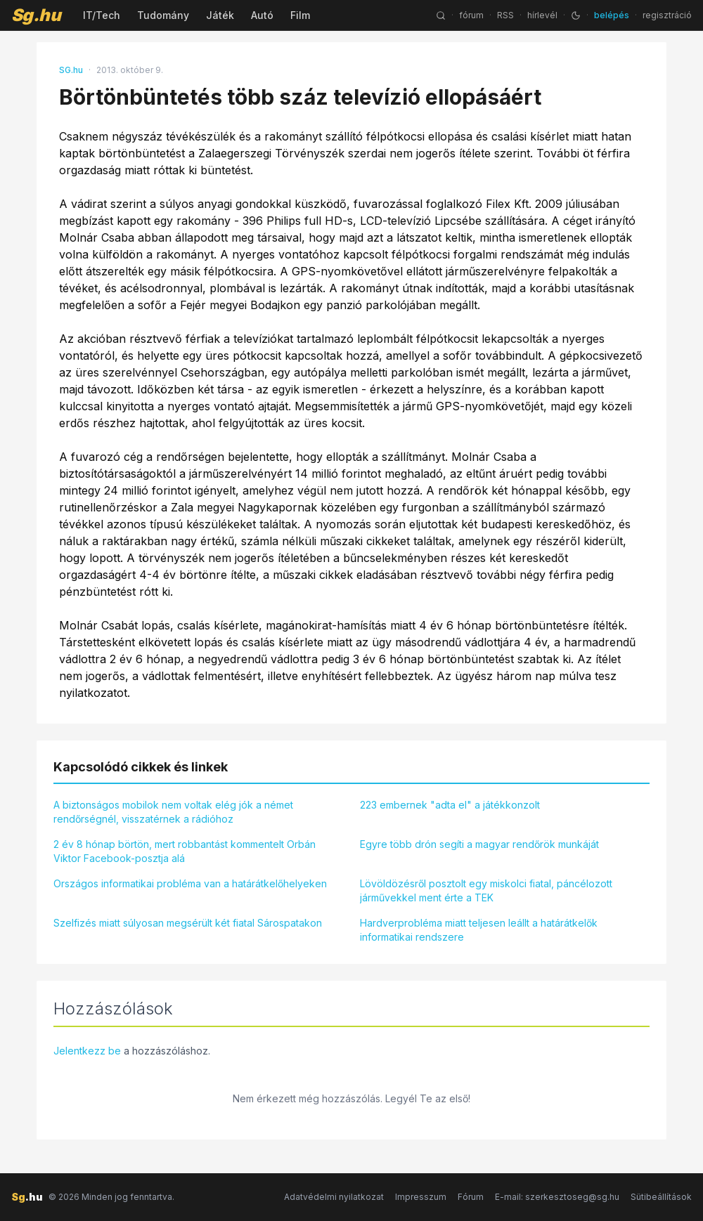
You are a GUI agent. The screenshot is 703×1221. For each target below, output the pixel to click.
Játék (220, 15)
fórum (471, 15)
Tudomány (163, 15)
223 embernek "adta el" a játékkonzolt (450, 805)
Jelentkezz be (87, 1051)
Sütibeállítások (661, 1196)
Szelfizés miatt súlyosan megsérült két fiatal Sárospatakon (187, 923)
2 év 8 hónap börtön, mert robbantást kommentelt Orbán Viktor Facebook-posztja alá (184, 851)
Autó (262, 15)
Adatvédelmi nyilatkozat (334, 1196)
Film (300, 15)
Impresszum (420, 1196)
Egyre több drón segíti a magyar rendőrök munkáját (479, 844)
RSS (505, 15)
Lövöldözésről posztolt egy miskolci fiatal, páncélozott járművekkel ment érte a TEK (486, 890)
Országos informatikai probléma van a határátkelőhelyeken (190, 883)
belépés (611, 15)
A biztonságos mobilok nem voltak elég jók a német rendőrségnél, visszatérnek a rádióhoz (173, 812)
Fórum (471, 1196)
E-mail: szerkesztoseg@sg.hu (557, 1196)
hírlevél (542, 15)
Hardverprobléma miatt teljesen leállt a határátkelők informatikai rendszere (479, 930)
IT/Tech (101, 15)
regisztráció (667, 15)
